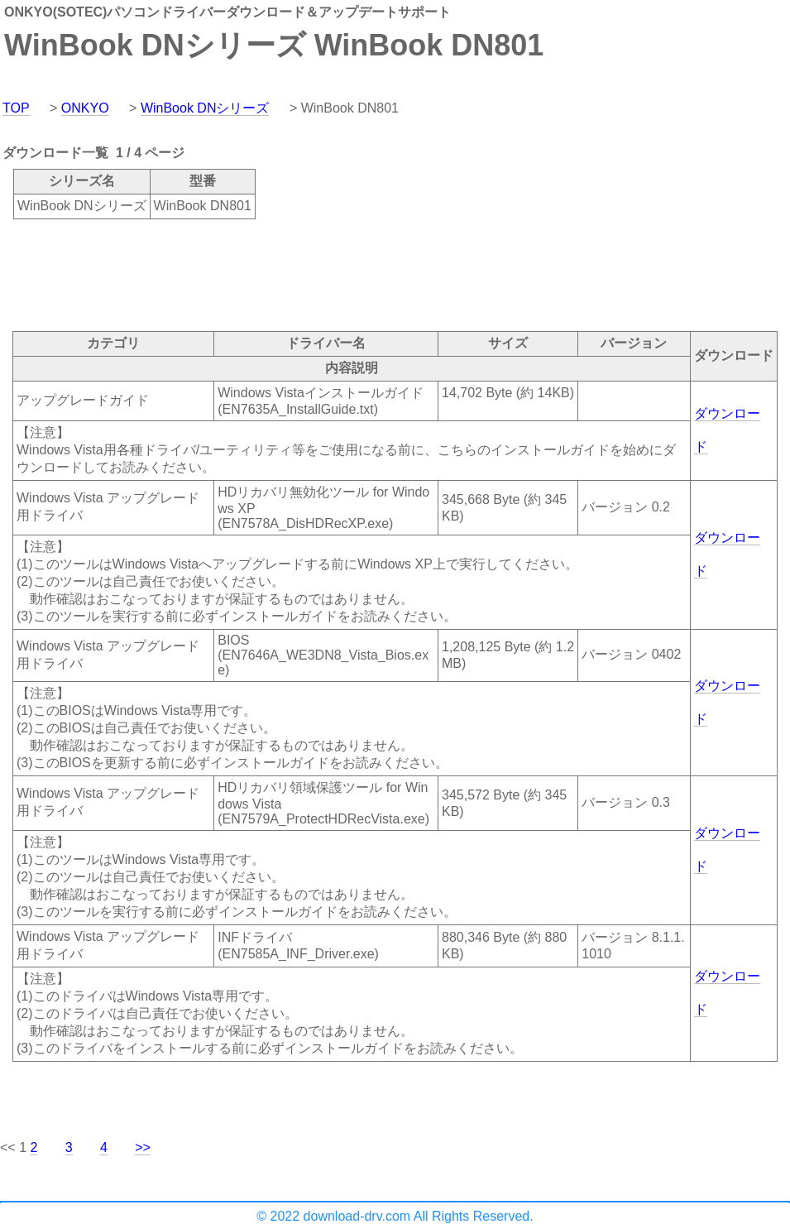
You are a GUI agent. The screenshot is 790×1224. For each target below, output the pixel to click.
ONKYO (85, 108)
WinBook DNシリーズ (205, 108)
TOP (16, 108)
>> (143, 1147)
